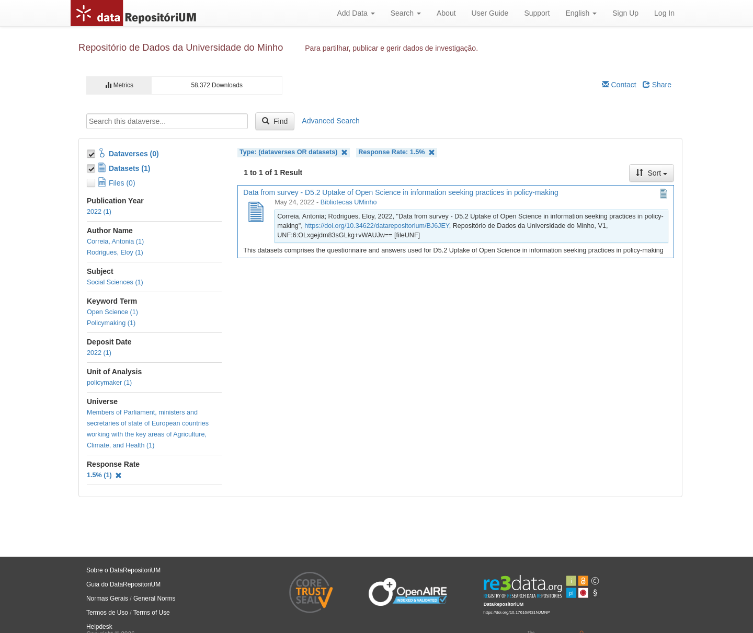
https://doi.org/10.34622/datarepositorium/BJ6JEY (376, 225)
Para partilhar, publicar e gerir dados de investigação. (391, 48)
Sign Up (625, 13)
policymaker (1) (109, 382)
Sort (651, 173)
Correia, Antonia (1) (115, 241)
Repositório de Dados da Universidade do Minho (180, 47)
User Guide (490, 13)
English (581, 13)
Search (406, 13)
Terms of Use (151, 612)
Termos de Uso (107, 612)
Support (537, 13)
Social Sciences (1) (115, 282)
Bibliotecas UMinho (349, 202)
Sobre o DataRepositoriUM (123, 570)
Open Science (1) (112, 312)
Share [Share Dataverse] (657, 84)
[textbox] (167, 121)
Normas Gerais (107, 598)
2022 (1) (99, 211)
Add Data (355, 13)
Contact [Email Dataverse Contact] (619, 84)
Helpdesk (99, 626)
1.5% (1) (104, 475)
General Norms (154, 598)
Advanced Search (331, 121)
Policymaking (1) (111, 323)
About (446, 13)
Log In (664, 13)
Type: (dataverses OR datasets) (293, 152)
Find (275, 121)
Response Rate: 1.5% (396, 152)
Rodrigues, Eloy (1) (115, 252)
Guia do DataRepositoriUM (123, 584)
